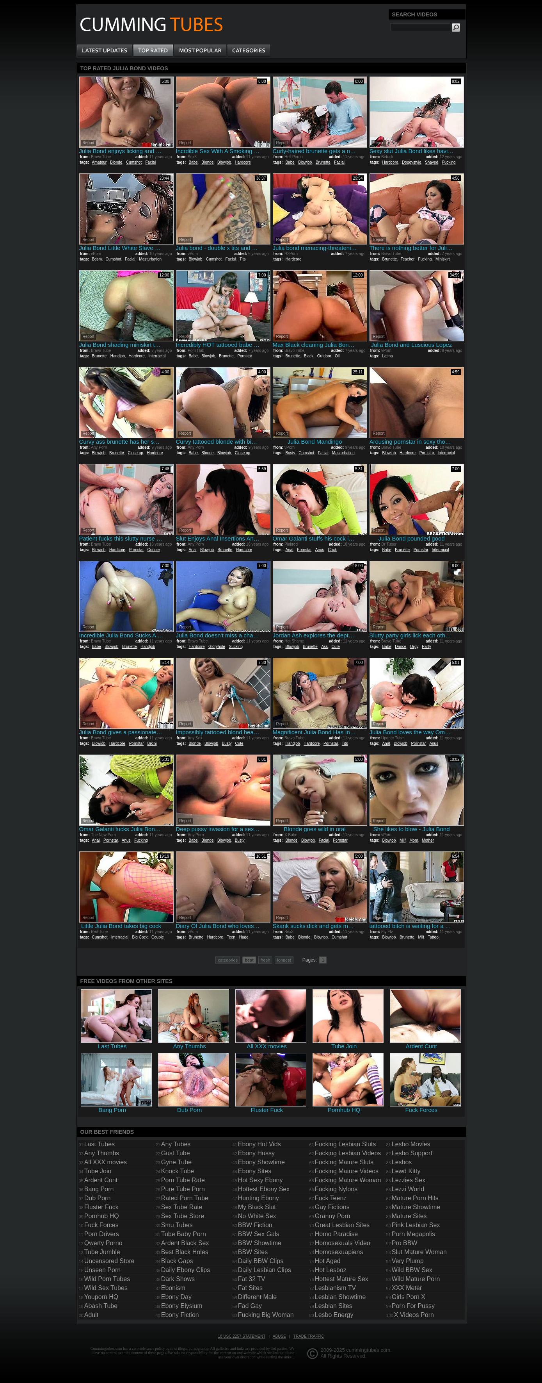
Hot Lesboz (331, 1270)
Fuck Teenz (331, 1198)
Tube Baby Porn (183, 1234)
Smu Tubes (177, 1225)
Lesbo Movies (411, 1144)
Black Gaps (177, 1261)
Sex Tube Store (182, 1216)
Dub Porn (97, 1198)
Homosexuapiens (339, 1252)
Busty (290, 453)
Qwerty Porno (103, 1243)
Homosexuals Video (342, 1243)
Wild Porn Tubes (107, 1279)
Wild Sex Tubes (106, 1288)
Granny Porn (332, 1216)
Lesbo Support (412, 1153)
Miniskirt (442, 259)
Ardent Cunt (100, 1180)
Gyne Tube (176, 1162)
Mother (428, 840)
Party (426, 646)
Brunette (323, 162)
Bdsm (97, 259)
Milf (403, 840)
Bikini (152, 743)
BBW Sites (253, 1252)
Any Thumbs (101, 1153)
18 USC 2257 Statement (241, 1336)
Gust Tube (175, 1153)
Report (88, 143)
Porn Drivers (101, 1234)
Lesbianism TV (335, 1288)
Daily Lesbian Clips (264, 1270)
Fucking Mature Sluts (344, 1162)
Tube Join (98, 1171)
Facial (151, 162)
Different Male (257, 1297)
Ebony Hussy (256, 1153)
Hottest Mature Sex (341, 1279)
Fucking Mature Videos (347, 1171)
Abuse (279, 1336)
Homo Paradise (336, 1234)
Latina (387, 356)
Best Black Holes (184, 1252)
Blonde (116, 162)
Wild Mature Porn (416, 1279)
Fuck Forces (101, 1225)
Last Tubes (99, 1144)
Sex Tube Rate (182, 1207)
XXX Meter (407, 1288)
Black (308, 356)
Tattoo (433, 937)
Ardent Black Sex (185, 1243)
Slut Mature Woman (419, 1252)
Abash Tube (100, 1306)
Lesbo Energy (334, 1315)
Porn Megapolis (413, 1234)
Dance (400, 646)
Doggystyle (411, 162)
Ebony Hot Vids (259, 1144)
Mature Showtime (416, 1207)
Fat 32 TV (251, 1279)
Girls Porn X (408, 1297)
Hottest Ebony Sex (264, 1189)
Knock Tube (177, 1171)
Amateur (99, 162)
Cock (332, 550)
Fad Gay (250, 1306)
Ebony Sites (254, 1171)
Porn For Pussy (413, 1306)
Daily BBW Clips (260, 1261)
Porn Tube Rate (183, 1180)
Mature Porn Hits (415, 1198)
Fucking (449, 162)
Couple (153, 550)
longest (284, 960)
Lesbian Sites (333, 1306)
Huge (244, 937)
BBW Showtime (259, 1243)
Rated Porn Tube (184, 1198)
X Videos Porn (414, 1315)
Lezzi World (408, 1189)
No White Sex (257, 1216)
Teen (231, 937)
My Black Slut (257, 1207)
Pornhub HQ (101, 1216)
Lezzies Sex (408, 1180)
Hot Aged (328, 1261)
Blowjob (224, 162)
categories (228, 960)
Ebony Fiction (180, 1315)
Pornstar (244, 356)
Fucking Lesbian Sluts (345, 1144)
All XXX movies (105, 1162)
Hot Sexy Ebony (260, 1180)
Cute (336, 646)
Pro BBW (405, 1243)
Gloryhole (216, 646)
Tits (243, 259)
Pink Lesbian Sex (416, 1225)
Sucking (236, 646)
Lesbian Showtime (340, 1297)
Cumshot (134, 162)
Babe (192, 162)
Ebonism (173, 1288)
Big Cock (139, 937)
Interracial (156, 356)
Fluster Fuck (101, 1207)
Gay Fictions (332, 1207)
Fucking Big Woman (266, 1315)
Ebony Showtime (261, 1162)
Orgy (414, 646)
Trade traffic (308, 1336)
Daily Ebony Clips (185, 1270)
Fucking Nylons (336, 1189)
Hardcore (243, 162)
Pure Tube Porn (183, 1189)
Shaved (431, 162)
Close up (135, 453)
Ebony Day (176, 1297)
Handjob (117, 356)
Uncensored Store (109, 1261)
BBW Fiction (255, 1225)
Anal (192, 550)
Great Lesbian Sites (342, 1225)
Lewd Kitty (406, 1171)
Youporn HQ (101, 1297)
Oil (337, 356)
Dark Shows (178, 1279)
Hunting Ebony (258, 1198)
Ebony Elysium (182, 1306)
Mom (413, 840)
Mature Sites (409, 1216)
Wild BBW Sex (412, 1270)
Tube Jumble (102, 1252)
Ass (324, 646)
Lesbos (402, 1162)
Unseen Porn (102, 1270)
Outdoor (324, 356)
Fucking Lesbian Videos (348, 1153)
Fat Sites (250, 1288)
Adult (91, 1315)
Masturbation (150, 259)
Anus (319, 550)
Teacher (407, 259)
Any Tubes (176, 1144)
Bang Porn (99, 1189)
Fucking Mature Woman (348, 1180)
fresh (265, 960)
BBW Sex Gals (258, 1234)
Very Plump (408, 1261)
